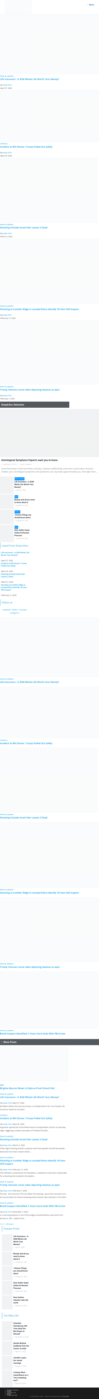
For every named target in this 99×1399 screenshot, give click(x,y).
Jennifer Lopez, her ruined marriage (20, 1360)
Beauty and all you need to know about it (21, 1256)
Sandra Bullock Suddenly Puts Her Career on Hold (21, 1346)
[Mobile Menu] (90, 5)
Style (16, 496)
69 (7, 1224)
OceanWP (65, 1396)
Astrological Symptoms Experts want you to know (29, 460)
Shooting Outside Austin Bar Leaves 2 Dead (23, 227)
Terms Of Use (12, 1395)
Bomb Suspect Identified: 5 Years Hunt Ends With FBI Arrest (32, 1033)
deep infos (7, 85)
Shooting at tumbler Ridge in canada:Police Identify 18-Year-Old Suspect (39, 309)
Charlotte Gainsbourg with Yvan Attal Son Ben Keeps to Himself (20, 1328)
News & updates (6, 76)
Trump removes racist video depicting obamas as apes (30, 389)
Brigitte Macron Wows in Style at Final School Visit (27, 1088)
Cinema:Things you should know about (20, 1271)
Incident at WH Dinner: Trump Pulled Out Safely (26, 146)
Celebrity (3, 143)
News (9, 1394)
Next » (11, 1224)
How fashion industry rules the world (20, 1300)
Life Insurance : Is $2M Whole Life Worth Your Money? (29, 79)
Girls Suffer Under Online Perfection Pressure (22, 533)
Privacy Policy (13, 1390)
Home (9, 1391)
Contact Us (11, 1393)
